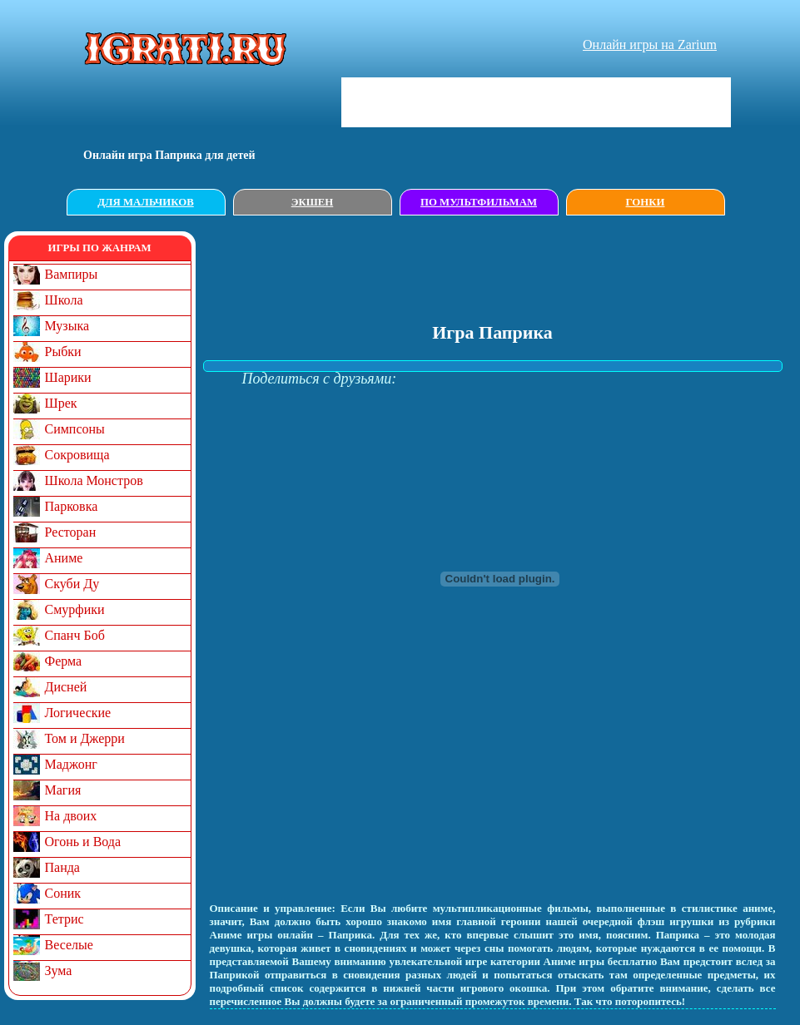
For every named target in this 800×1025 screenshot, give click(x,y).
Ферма (63, 661)
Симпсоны (75, 429)
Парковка (71, 506)
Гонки (645, 202)
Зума (58, 970)
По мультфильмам (478, 202)
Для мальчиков (145, 202)
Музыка (67, 326)
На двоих (71, 816)
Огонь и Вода (83, 841)
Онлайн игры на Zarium (650, 44)
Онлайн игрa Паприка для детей (169, 155)
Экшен (312, 202)
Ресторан (71, 532)
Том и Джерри (85, 738)
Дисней (66, 687)
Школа (64, 300)
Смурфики (75, 609)
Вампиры (71, 274)
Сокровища (77, 455)
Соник (63, 893)
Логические (78, 713)
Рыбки (63, 351)
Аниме (64, 558)
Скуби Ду (72, 584)
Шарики (68, 377)
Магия (63, 790)
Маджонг (71, 764)
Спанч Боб (75, 635)
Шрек (61, 403)
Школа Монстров (94, 480)
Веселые (69, 945)
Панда (62, 867)
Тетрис (64, 919)
